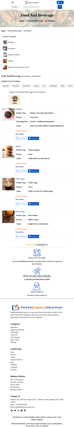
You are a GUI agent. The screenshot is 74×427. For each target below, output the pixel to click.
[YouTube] (21, 410)
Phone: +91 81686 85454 (18, 404)
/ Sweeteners (49, 21)
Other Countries (37, 420)
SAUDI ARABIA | (29, 417)
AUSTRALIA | (17, 417)
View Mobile (21, 138)
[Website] (15, 410)
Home (3, 31)
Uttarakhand (26, 86)
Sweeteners (9, 49)
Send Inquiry (33, 138)
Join (60, 2)
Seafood (8, 61)
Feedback (13, 365)
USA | (55, 417)
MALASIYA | (41, 417)
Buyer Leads (14, 340)
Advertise (13, 370)
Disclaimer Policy (16, 389)
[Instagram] (18, 410)
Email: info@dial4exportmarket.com (22, 407)
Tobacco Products (11, 55)
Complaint (13, 367)
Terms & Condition (16, 382)
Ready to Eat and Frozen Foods (16, 67)
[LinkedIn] (25, 410)
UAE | (59, 417)
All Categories (15, 337)
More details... (19, 134)
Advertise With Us (16, 360)
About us (13, 355)
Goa (44, 86)
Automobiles (14, 332)
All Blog (13, 342)
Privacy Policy (15, 384)
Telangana (6, 86)
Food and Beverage (35, 21)
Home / (22, 21)
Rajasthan (15, 86)
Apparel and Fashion (17, 330)
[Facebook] (11, 410)
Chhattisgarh (53, 86)
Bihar (62, 86)
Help (12, 362)
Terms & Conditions (42, 426)
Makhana (8, 42)
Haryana (36, 86)
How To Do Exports (17, 379)
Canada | (49, 417)
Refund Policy (15, 387)
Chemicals (13, 335)
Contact (13, 357)
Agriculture (14, 327)
